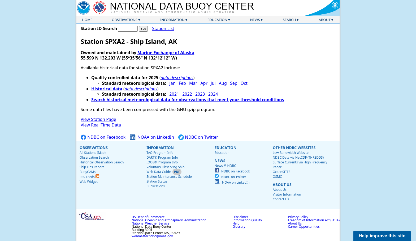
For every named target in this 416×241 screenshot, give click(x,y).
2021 (174, 94)
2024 (213, 94)
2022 (187, 94)
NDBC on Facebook (103, 137)
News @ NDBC (225, 165)
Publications (155, 186)
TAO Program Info (159, 152)
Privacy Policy (298, 217)
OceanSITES (282, 172)
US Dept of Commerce (148, 217)
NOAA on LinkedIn (152, 137)
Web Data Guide (158, 172)
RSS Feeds (89, 177)
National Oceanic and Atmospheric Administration (169, 220)
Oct (244, 83)
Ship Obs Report (92, 167)
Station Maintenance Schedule (169, 176)
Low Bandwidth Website (291, 152)
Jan (172, 83)
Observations (124, 19)
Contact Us (281, 199)
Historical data (106, 89)
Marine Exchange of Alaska (165, 53)
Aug (223, 83)
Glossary (238, 226)
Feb (182, 83)
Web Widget (89, 181)
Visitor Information (287, 194)
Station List (163, 28)
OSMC (277, 176)
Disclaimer (240, 217)
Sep (233, 83)
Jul (213, 83)
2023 (200, 94)
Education (217, 19)
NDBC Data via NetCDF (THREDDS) (298, 157)
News (255, 19)
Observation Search (94, 157)
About (325, 19)
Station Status (156, 181)
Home (87, 19)
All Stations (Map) (93, 152)
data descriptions (177, 78)
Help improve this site (382, 235)
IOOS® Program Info (162, 162)
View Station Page (98, 119)
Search (289, 19)
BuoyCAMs (88, 172)
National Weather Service (150, 223)
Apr (203, 83)
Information (172, 19)
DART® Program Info (162, 157)
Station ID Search (99, 28)
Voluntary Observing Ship (165, 167)
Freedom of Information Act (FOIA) (314, 220)
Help (235, 223)
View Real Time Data (101, 125)
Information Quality (247, 220)
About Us (282, 184)
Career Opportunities (304, 226)
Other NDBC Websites (294, 147)
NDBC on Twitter (198, 137)
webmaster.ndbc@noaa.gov (152, 236)
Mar (193, 83)
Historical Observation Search (102, 162)
